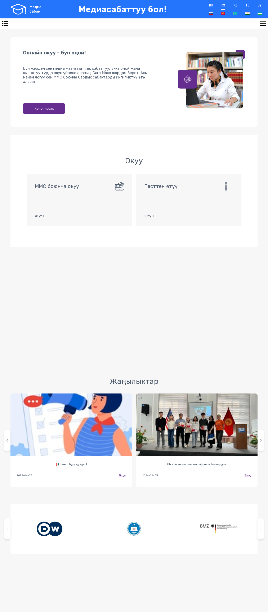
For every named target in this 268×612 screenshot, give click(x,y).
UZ (260, 9)
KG (223, 9)
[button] (261, 440)
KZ (235, 9)
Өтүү (122, 475)
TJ (247, 9)
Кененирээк (44, 109)
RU (211, 9)
